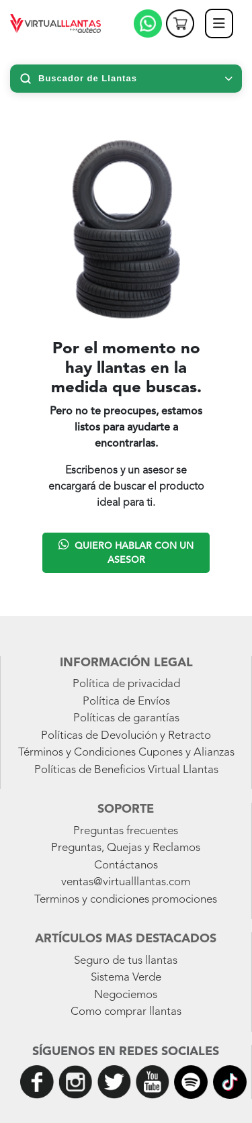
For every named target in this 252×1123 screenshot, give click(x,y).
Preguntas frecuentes (125, 831)
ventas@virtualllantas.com (125, 882)
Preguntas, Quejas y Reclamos (125, 848)
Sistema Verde (126, 977)
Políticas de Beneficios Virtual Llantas (126, 770)
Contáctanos (126, 865)
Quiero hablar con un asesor (126, 551)
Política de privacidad (126, 684)
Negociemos (125, 995)
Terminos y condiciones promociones (125, 899)
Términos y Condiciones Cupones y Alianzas (126, 752)
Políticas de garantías (126, 718)
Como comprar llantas (126, 1012)
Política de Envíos (126, 701)
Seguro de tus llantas (125, 961)
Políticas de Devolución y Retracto (126, 736)
